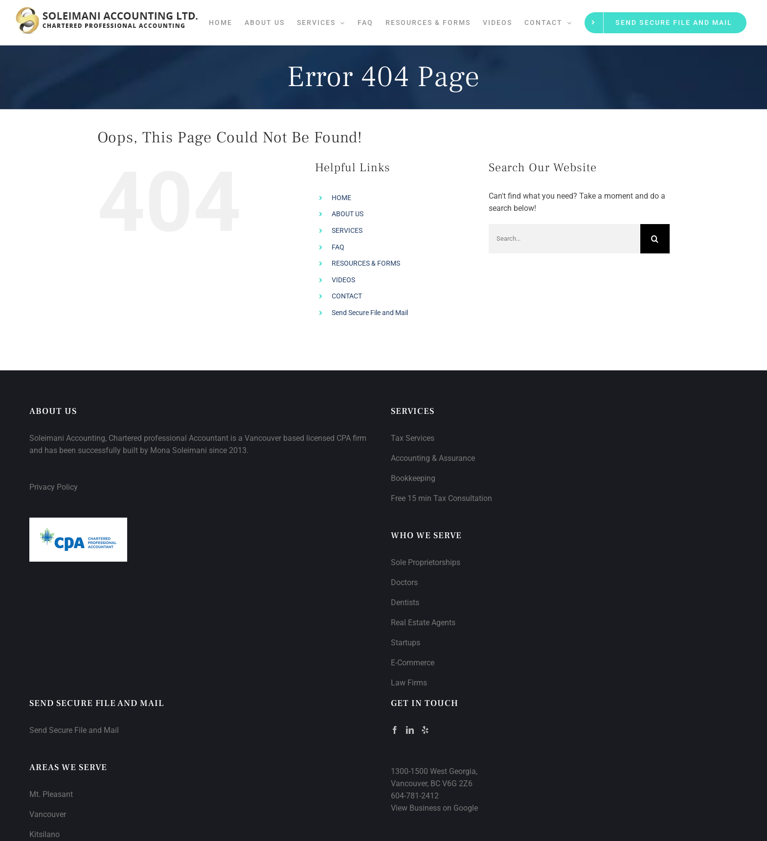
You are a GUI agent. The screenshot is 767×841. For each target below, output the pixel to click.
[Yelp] (425, 730)
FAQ (338, 247)
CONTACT (347, 296)
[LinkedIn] (410, 730)
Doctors (404, 582)
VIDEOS (343, 280)
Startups (405, 642)
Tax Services (412, 438)
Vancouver (47, 814)
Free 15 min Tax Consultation (441, 498)
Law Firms (409, 682)
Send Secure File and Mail (370, 313)
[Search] (655, 238)
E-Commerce (412, 662)
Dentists (405, 602)
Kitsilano (44, 834)
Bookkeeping (413, 478)
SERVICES (347, 230)
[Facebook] (395, 730)
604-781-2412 (415, 795)
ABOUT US (347, 214)
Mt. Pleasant (51, 794)
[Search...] (564, 238)
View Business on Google (434, 808)
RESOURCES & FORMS (366, 263)
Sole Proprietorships (425, 562)
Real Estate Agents (423, 622)
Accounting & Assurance (433, 458)
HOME (341, 198)
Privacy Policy (53, 487)
